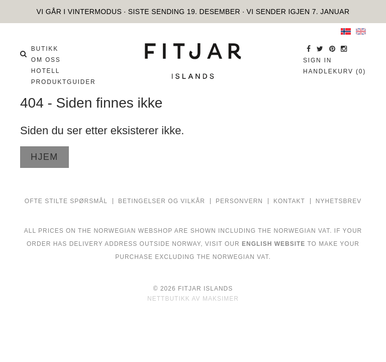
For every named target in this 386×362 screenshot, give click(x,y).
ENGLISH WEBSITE (273, 243)
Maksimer (221, 298)
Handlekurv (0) (334, 71)
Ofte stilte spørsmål (66, 201)
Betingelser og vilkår (161, 201)
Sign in (317, 60)
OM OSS (46, 59)
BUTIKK (44, 48)
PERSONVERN (239, 201)
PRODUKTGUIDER (63, 81)
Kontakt (289, 201)
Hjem (44, 157)
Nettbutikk (168, 298)
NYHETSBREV (338, 201)
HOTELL (45, 70)
